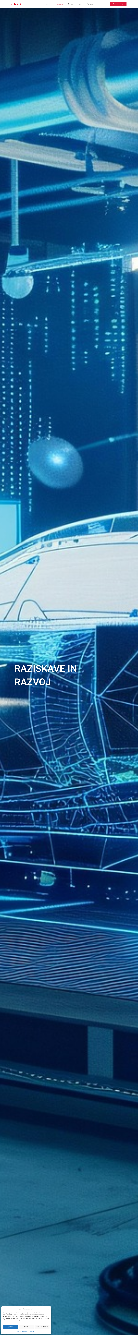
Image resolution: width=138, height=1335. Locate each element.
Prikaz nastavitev (42, 1327)
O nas (71, 4)
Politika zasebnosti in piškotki (25, 1331)
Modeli (48, 4)
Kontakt (90, 4)
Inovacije (60, 4)
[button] (48, 1309)
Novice (80, 4)
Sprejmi (10, 1327)
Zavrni (26, 1327)
